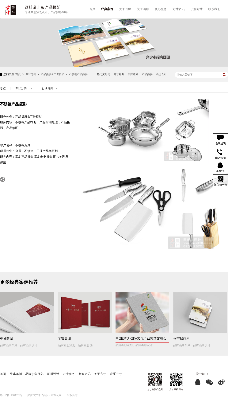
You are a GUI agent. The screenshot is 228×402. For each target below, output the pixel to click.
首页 (18, 74)
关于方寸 (100, 374)
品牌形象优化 (34, 374)
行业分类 (47, 88)
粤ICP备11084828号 (11, 395)
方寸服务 (119, 74)
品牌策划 (133, 74)
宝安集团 (64, 338)
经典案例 (16, 374)
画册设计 (161, 74)
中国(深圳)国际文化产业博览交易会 (141, 338)
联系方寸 (116, 374)
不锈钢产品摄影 (78, 74)
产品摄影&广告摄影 (53, 74)
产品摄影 (147, 74)
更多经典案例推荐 (19, 282)
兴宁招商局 (181, 338)
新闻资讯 (84, 374)
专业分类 (31, 74)
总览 (3, 88)
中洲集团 (6, 338)
